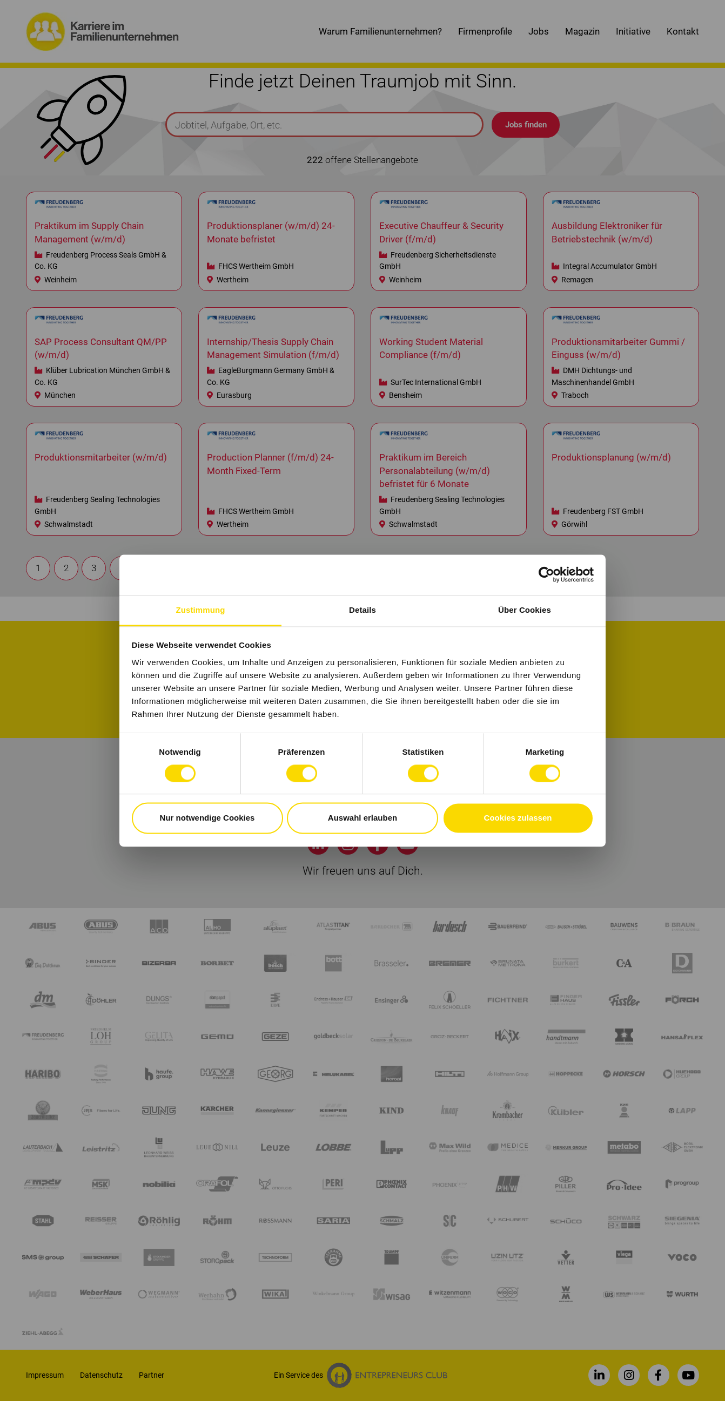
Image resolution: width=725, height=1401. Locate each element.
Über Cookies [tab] (524, 609)
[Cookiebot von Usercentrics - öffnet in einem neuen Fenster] (546, 574)
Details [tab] (362, 609)
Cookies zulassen (518, 818)
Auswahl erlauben (362, 818)
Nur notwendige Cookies (207, 818)
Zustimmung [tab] (200, 609)
